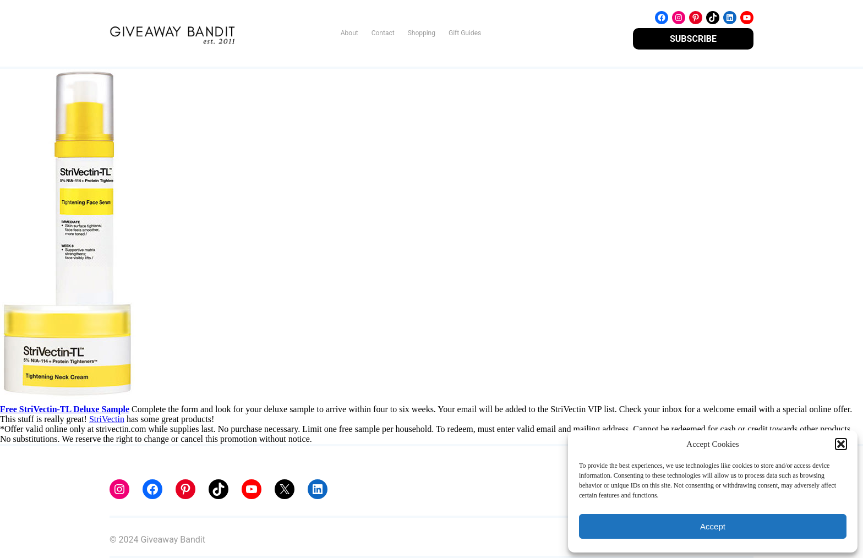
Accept (712, 526)
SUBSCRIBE (693, 39)
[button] (840, 444)
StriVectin (106, 419)
